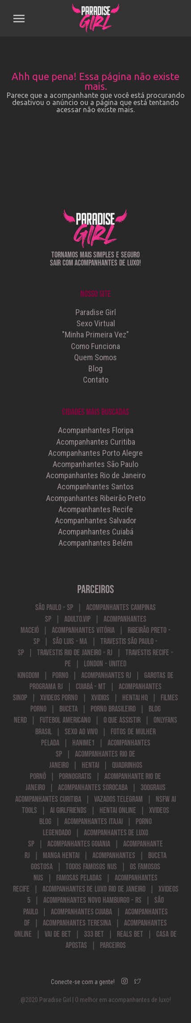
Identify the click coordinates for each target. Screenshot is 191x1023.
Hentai (90, 765)
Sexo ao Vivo (81, 732)
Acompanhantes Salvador (96, 520)
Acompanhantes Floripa (95, 430)
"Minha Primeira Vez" (95, 334)
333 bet (94, 934)
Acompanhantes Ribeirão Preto (95, 498)
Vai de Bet (58, 934)
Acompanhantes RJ (106, 675)
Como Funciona (95, 346)
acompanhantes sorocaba (93, 787)
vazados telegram (118, 799)
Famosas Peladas (79, 878)
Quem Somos (95, 357)
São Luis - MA (70, 641)
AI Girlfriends (68, 810)
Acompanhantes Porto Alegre (95, 453)
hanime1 (83, 743)
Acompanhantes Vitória (83, 630)
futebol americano (65, 720)
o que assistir (122, 720)
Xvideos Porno (59, 698)
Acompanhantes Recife (95, 509)
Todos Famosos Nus (91, 866)
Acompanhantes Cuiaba (81, 912)
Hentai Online (118, 810)
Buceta (68, 709)
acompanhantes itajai (93, 821)
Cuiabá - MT (91, 686)
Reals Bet (130, 934)
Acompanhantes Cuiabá (95, 531)
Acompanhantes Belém (95, 542)
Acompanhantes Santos (95, 486)
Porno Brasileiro (113, 709)
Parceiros (113, 945)
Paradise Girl (95, 312)
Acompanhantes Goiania (79, 844)
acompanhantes (113, 855)
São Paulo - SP (54, 607)
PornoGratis (75, 776)
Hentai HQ (135, 698)
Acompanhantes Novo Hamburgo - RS (92, 900)
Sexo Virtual (95, 323)
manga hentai (61, 855)
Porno (60, 675)
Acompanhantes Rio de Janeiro (95, 475)
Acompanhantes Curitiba (95, 441)
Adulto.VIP (77, 619)
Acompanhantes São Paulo (95, 464)
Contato (95, 379)
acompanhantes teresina (77, 923)
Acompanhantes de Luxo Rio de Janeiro (93, 889)
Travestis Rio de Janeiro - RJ (74, 652)
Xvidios (100, 698)
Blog (95, 368)
